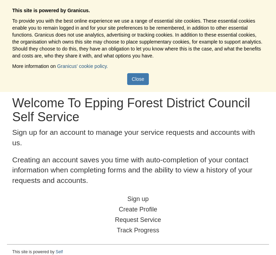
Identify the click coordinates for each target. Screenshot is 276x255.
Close (138, 79)
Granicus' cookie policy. (82, 66)
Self (59, 251)
